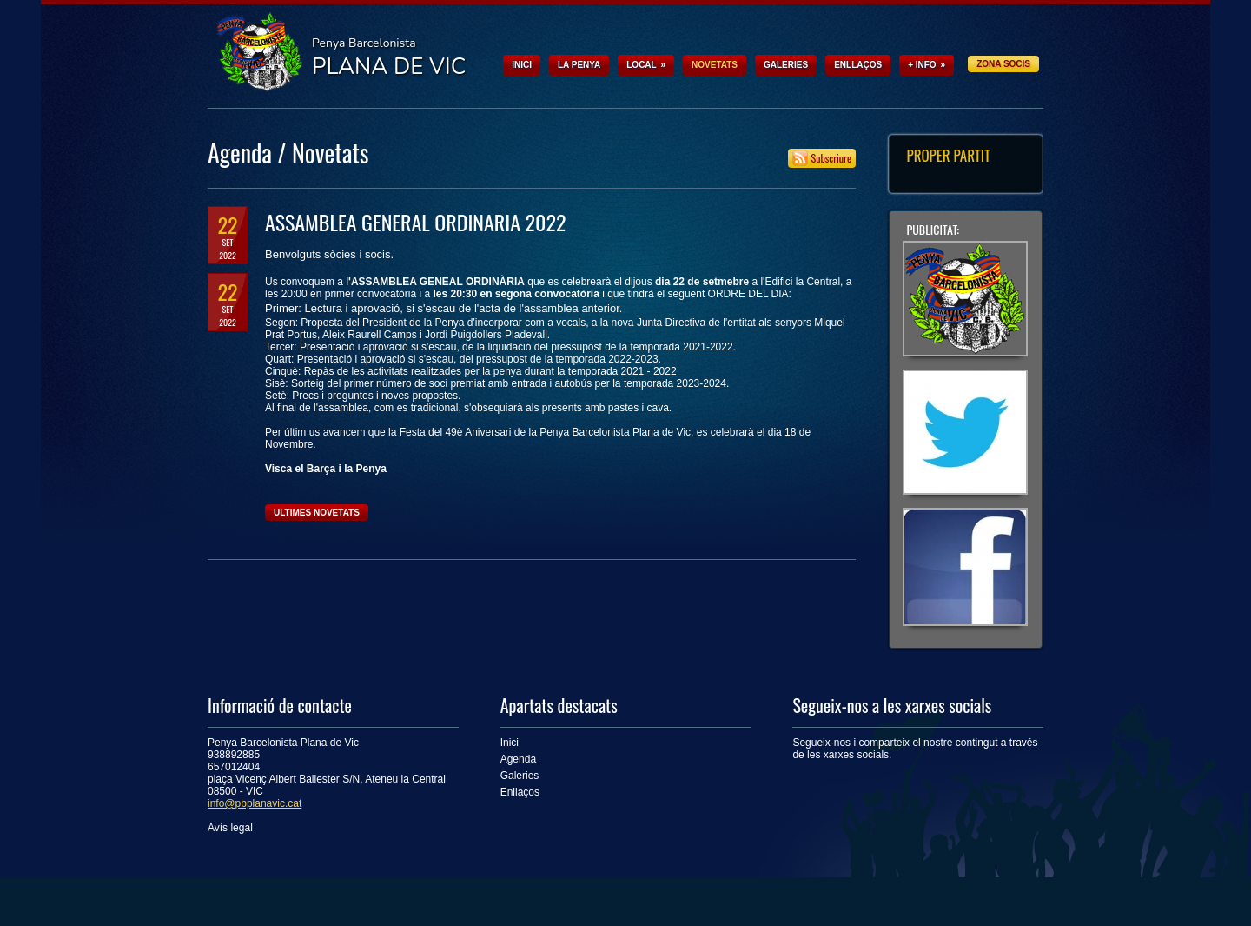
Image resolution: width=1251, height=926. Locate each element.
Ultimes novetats (317, 512)
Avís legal (230, 828)
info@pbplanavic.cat (254, 803)
